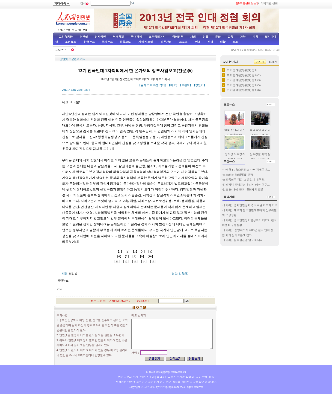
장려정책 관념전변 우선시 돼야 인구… (246, 184)
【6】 (119, 256)
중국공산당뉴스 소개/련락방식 (175, 377)
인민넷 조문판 (68, 59)
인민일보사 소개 (128, 377)
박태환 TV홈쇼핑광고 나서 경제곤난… (246, 169)
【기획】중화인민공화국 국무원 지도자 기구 (250, 205)
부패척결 (118, 36)
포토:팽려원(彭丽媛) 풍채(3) (243, 80)
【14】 (144, 261)
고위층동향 (66, 36)
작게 (162, 85)
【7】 (127, 256)
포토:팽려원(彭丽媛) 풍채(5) (243, 85)
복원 (156, 85)
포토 (235, 41)
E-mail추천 (141, 301)
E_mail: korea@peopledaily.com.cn (166, 371)
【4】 (143, 251)
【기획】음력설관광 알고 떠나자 (243, 240)
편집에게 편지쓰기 (120, 301)
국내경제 (136, 36)
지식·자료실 (146, 41)
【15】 (153, 261)
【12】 (126, 261)
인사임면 (100, 36)
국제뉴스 (107, 41)
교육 (230, 36)
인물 (205, 36)
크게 (149, 85)
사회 (193, 36)
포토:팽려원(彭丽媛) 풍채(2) (243, 75)
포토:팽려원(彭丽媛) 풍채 (241, 70)
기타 (83, 59)
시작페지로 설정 (268, 3)
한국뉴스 (89, 41)
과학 (243, 36)
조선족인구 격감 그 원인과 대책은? (244, 179)
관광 (210, 41)
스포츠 (182, 41)
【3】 (135, 251)
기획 (255, 36)
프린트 (185, 85)
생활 (222, 41)
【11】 (117, 261)
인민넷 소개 (147, 377)
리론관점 (166, 41)
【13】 (135, 261)
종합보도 (125, 41)
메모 (173, 85)
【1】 (120, 251)
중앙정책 (177, 36)
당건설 (84, 36)
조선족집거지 (157, 36)
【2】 (128, 251)
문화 (218, 36)
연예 (197, 41)
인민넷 (73, 273)
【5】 (150, 251)
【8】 (135, 256)
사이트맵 (201, 377)
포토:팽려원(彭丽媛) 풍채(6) (243, 90)
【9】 (142, 256)
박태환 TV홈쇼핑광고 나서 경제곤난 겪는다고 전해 (264, 49)
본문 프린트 (98, 301)
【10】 (150, 256)
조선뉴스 (71, 41)
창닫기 (199, 85)
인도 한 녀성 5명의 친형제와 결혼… (244, 189)
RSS (211, 377)
